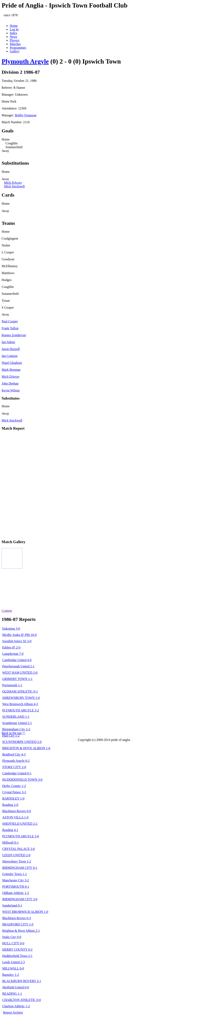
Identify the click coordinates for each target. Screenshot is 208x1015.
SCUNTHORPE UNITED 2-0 (22, 742)
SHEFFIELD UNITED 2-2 (19, 823)
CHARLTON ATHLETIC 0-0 (21, 1000)
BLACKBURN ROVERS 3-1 (21, 981)
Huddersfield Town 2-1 (17, 956)
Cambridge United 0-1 (16, 773)
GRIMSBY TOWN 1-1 (17, 679)
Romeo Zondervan (14, 335)
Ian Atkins (8, 342)
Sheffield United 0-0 (15, 987)
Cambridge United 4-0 (16, 660)
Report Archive (13, 1012)
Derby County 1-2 (14, 786)
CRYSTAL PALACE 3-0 (18, 849)
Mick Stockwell (14, 186)
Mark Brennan (11, 369)
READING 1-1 (12, 993)
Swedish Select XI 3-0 (16, 641)
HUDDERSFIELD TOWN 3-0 (22, 779)
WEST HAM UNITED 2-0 (19, 672)
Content (7, 610)
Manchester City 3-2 (15, 880)
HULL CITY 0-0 (13, 943)
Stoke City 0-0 (11, 937)
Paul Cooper (10, 321)
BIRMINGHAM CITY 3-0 (19, 899)
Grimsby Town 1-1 (14, 874)
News (13, 36)
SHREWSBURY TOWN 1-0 (21, 697)
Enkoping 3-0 (11, 628)
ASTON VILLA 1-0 (15, 817)
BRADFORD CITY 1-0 (17, 924)
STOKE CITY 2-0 (14, 767)
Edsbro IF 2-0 (11, 647)
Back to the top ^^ (13, 733)
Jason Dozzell (11, 349)
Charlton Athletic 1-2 (16, 1006)
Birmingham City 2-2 (16, 729)
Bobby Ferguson (25, 115)
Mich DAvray (13, 182)
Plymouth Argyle (25, 61)
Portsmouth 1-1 (12, 685)
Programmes (18, 47)
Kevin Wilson (11, 390)
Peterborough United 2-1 (18, 666)
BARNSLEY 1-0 (13, 798)
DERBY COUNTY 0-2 (17, 949)
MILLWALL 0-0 (13, 968)
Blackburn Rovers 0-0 (16, 811)
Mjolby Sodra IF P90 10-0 (19, 635)
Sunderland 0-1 (12, 905)
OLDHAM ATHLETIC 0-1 (20, 691)
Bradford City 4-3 (14, 754)
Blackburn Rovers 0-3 (16, 918)
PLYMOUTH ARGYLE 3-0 (20, 836)
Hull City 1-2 (11, 735)
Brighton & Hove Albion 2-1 (21, 930)
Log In (14, 29)
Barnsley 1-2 (10, 974)
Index (13, 33)
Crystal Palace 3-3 (14, 792)
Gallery (15, 51)
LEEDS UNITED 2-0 (16, 855)
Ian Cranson (9, 356)
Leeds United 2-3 (13, 962)
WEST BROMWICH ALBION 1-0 (25, 911)
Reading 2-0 (10, 804)
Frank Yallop (10, 328)
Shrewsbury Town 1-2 (16, 861)
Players (14, 40)
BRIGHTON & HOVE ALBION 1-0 (26, 748)
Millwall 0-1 (10, 842)
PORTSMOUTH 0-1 (15, 886)
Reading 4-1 (10, 830)
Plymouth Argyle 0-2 (16, 760)
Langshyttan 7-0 (12, 653)
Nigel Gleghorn (12, 362)
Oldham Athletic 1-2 (15, 893)
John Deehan (10, 383)
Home (14, 25)
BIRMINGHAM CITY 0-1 (19, 867)
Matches (15, 44)
